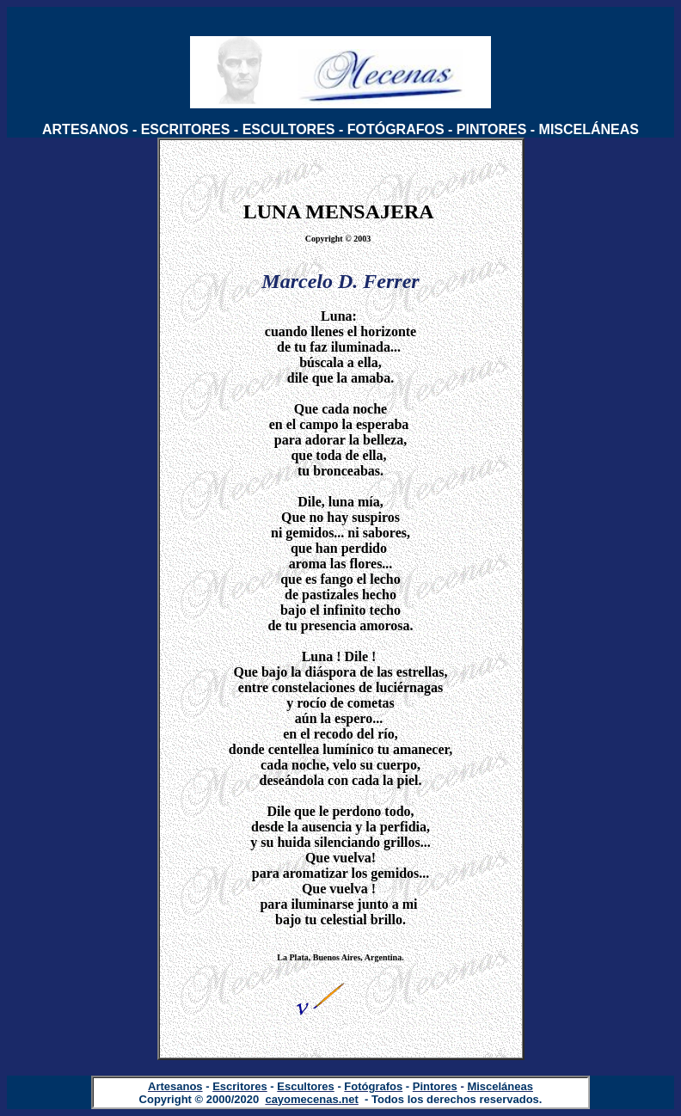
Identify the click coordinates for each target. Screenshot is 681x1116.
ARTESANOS (85, 129)
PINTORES (492, 129)
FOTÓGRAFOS (396, 129)
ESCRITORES (185, 129)
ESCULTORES (288, 129)
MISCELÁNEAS (589, 129)
